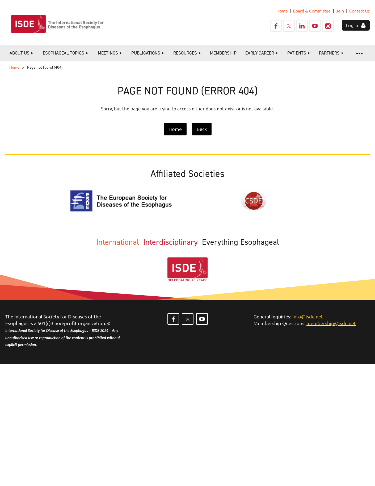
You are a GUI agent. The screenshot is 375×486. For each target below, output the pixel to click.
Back (202, 129)
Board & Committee (312, 10)
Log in (352, 25)
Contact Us (359, 10)
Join (340, 10)
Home (282, 10)
